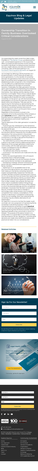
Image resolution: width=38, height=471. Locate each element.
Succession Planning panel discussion (13, 70)
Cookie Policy (16, 433)
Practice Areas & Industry (8, 446)
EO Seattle (23, 441)
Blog (2, 448)
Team (2, 452)
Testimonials (4, 444)
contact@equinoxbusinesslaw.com (12, 429)
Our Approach (5, 443)
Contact (3, 454)
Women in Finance (25, 448)
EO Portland (24, 443)
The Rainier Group (16, 60)
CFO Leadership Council (27, 456)
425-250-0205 (6, 427)
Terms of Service (26, 433)
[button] (14, 368)
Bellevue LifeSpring (26, 454)
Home (3, 441)
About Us (4, 450)
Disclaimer (9, 433)
